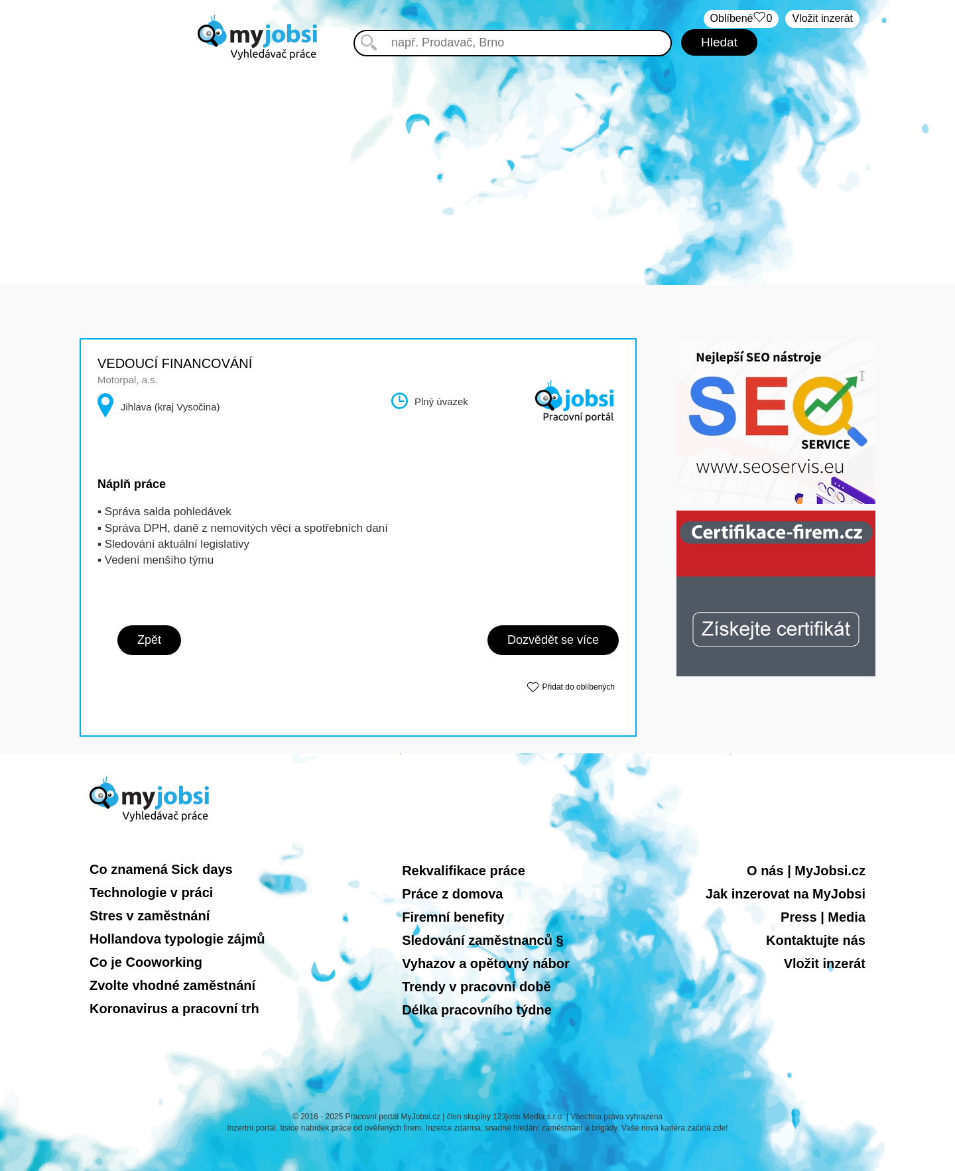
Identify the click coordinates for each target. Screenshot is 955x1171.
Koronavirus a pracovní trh (174, 1008)
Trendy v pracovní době (476, 986)
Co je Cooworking (146, 962)
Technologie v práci (151, 892)
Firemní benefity (453, 917)
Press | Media (823, 917)
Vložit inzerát (822, 18)
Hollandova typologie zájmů (177, 939)
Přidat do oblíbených (578, 687)
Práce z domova (452, 894)
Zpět (149, 640)
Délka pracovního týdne (477, 1010)
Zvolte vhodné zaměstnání (172, 985)
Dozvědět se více (553, 640)
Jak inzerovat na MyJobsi (785, 894)
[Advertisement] (477, 159)
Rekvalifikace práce (463, 870)
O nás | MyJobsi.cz (806, 870)
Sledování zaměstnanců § (482, 940)
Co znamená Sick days (161, 869)
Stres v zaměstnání (150, 915)
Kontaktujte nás (815, 940)
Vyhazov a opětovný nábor (486, 963)
